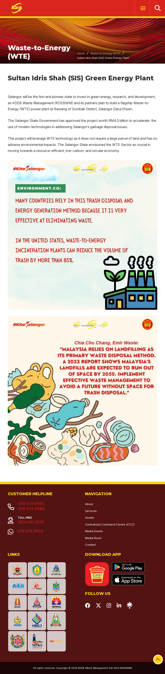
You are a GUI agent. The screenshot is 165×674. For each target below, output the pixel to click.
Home (81, 53)
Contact (90, 544)
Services (91, 511)
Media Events (94, 531)
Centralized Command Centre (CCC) (109, 524)
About (89, 504)
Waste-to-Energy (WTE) (105, 53)
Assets (89, 517)
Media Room (93, 538)
